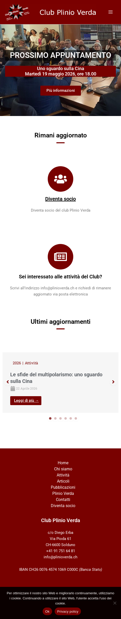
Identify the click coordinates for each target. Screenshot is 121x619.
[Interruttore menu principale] (110, 12)
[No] (114, 602)
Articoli (63, 481)
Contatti (63, 499)
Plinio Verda (63, 493)
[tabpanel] (60, 382)
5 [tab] (70, 418)
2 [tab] (55, 418)
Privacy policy (67, 611)
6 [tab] (75, 418)
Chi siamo (63, 469)
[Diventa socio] (60, 179)
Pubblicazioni (63, 487)
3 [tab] (60, 418)
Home (63, 462)
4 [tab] (65, 418)
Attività (63, 475)
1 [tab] (50, 418)
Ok (47, 611)
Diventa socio (60, 199)
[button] (7, 382)
